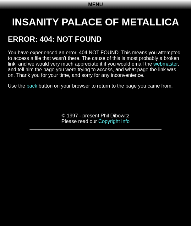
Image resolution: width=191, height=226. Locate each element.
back (32, 86)
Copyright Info (114, 121)
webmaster (165, 64)
